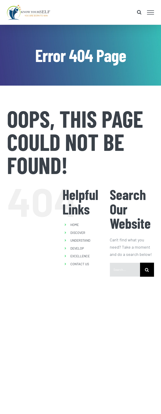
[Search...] (125, 270)
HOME (74, 225)
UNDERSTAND (80, 240)
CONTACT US (79, 264)
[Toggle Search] (139, 12)
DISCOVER (77, 233)
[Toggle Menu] (150, 12)
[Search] (147, 270)
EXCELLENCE (80, 256)
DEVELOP (77, 248)
